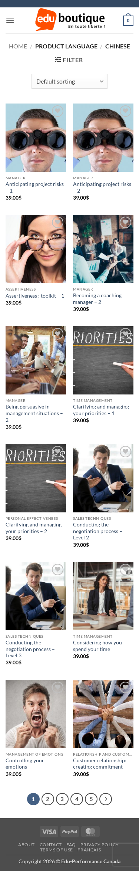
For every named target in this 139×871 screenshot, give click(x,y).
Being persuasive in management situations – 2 (34, 413)
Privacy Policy (99, 844)
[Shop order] (69, 81)
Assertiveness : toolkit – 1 (35, 296)
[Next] (105, 799)
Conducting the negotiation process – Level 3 (30, 649)
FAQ (71, 844)
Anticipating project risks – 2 (102, 187)
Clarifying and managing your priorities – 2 (34, 528)
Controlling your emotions (25, 764)
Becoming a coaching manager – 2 (97, 298)
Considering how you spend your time (97, 646)
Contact (51, 844)
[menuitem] (89, 850)
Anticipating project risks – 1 (35, 187)
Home (18, 46)
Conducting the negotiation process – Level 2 (97, 531)
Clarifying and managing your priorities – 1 (101, 410)
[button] (10, 20)
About (26, 844)
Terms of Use (56, 850)
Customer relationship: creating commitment (99, 764)
